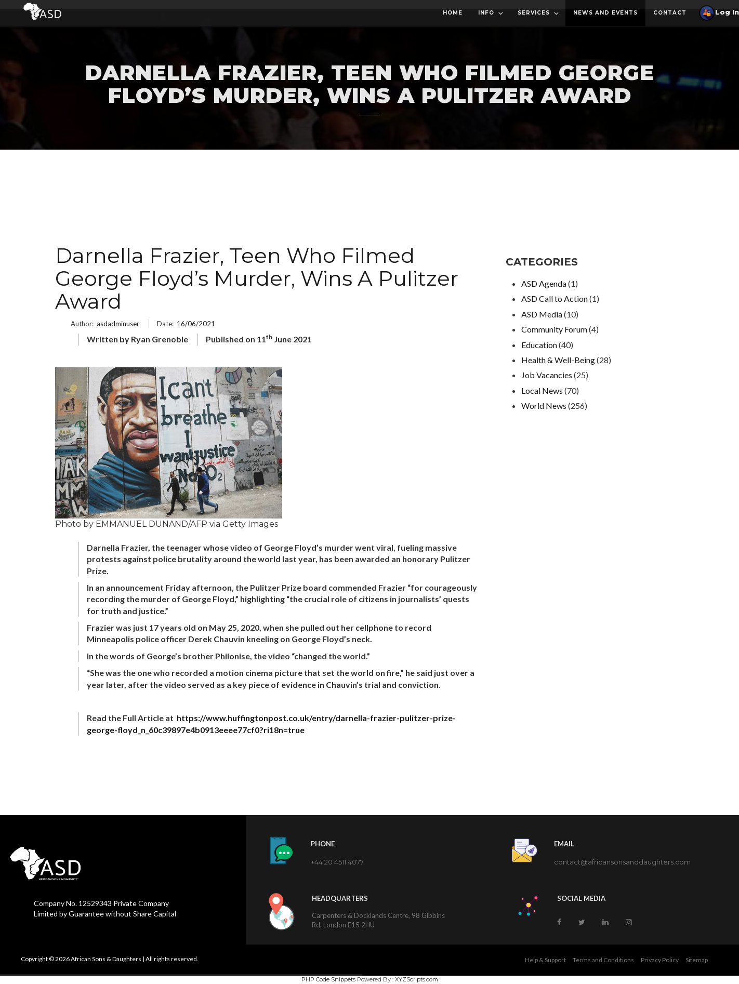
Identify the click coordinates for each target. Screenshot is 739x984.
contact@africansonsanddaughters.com (622, 862)
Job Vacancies (546, 375)
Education (539, 345)
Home (453, 12)
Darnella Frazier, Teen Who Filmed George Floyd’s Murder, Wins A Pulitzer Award (256, 278)
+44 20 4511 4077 (337, 862)
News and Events (605, 12)
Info (491, 13)
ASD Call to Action (554, 298)
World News (543, 405)
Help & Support (545, 960)
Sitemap (696, 960)
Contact (670, 12)
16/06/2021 (196, 324)
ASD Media (541, 314)
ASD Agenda (543, 283)
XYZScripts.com (416, 979)
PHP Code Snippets (328, 979)
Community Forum (554, 329)
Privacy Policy (660, 960)
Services (539, 13)
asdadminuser (118, 324)
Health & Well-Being (558, 360)
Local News (542, 390)
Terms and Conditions (603, 960)
